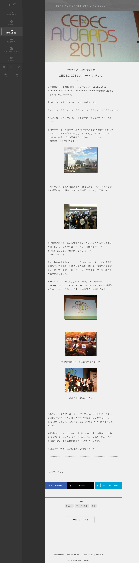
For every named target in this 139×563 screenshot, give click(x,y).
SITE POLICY (59, 555)
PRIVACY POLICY (73, 555)
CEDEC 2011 (99, 87)
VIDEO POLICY (88, 555)
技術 (93, 506)
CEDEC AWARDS (77, 285)
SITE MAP (99, 555)
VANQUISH (55, 285)
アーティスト (82, 506)
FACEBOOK (53, 485)
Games (69, 506)
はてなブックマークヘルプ (108, 485)
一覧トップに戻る (80, 520)
